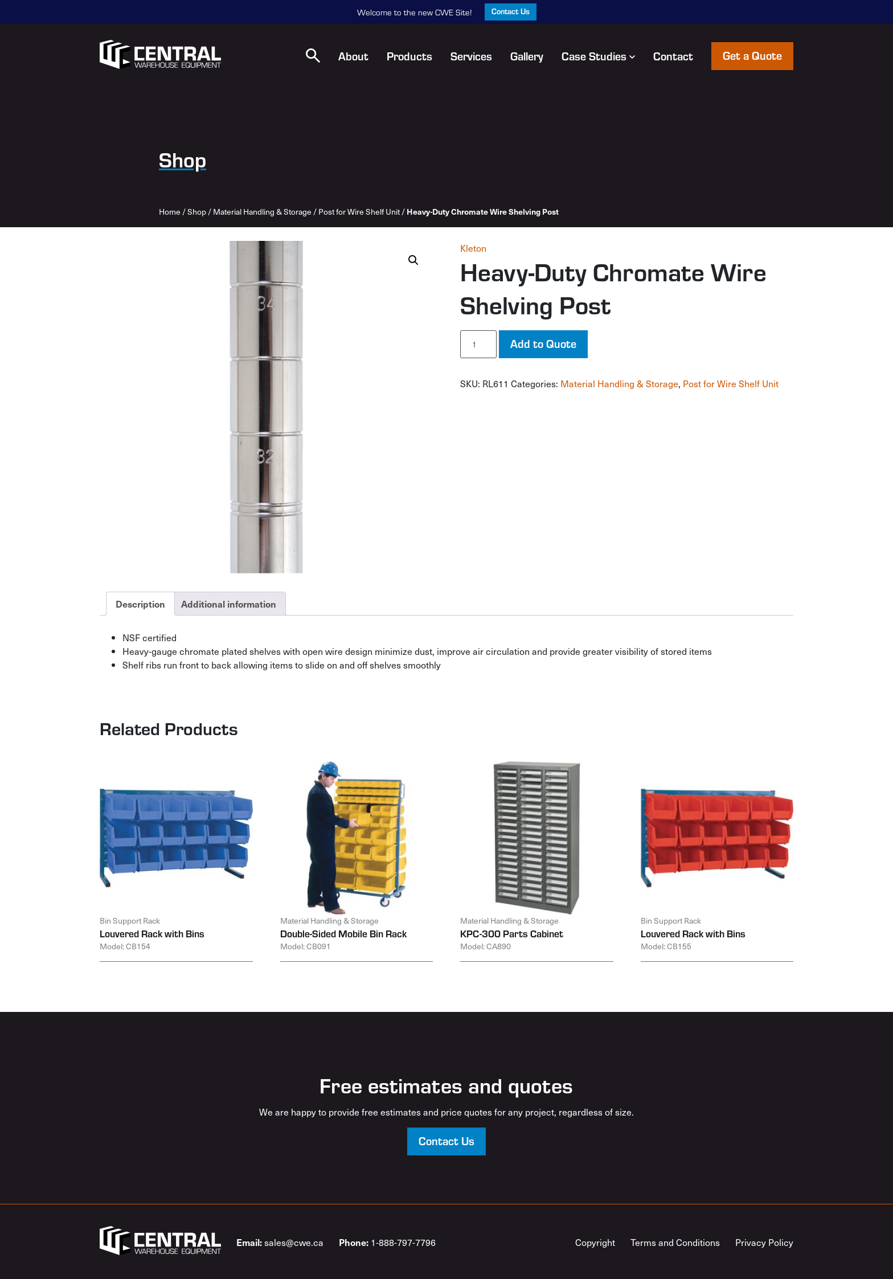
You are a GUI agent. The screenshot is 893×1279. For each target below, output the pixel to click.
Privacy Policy (764, 1242)
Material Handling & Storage (262, 212)
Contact (673, 55)
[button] (313, 55)
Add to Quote (543, 343)
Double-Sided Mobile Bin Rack (343, 933)
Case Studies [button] (598, 55)
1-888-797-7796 (387, 1242)
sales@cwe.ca (279, 1242)
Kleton (473, 248)
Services (471, 55)
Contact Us (510, 11)
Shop (196, 212)
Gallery (526, 55)
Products (409, 55)
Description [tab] (140, 603)
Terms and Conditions (675, 1242)
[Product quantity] (478, 344)
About (353, 55)
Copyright (595, 1242)
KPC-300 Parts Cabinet (511, 933)
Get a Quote (752, 55)
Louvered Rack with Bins (152, 933)
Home (170, 212)
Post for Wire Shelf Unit (359, 212)
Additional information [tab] (228, 603)
